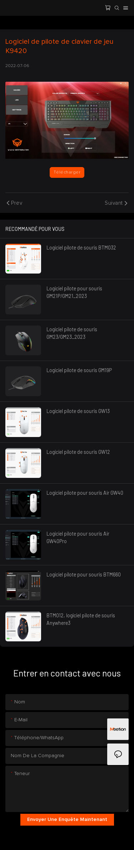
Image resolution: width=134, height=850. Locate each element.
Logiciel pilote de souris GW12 (78, 452)
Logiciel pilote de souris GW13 (78, 411)
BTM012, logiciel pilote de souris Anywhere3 (80, 619)
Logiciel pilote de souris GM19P (79, 370)
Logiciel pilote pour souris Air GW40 (84, 493)
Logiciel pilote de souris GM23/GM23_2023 (71, 333)
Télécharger (67, 172)
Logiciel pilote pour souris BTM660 (83, 574)
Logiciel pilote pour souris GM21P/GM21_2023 (74, 292)
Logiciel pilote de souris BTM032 (81, 247)
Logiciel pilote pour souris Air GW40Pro (77, 537)
